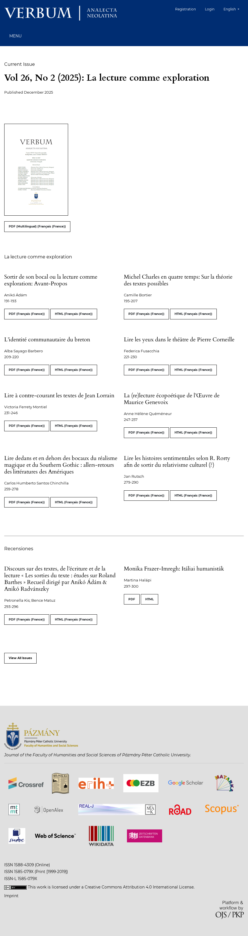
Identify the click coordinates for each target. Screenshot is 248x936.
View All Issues (20, 658)
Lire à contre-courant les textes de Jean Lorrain (59, 395)
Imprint (11, 896)
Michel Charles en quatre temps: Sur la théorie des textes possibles (178, 280)
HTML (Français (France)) (74, 314)
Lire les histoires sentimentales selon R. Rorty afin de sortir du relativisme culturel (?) (177, 461)
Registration (185, 9)
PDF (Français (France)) (27, 314)
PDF (131, 599)
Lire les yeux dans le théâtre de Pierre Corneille (179, 339)
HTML (149, 599)
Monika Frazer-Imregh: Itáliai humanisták (174, 568)
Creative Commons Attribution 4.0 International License (139, 887)
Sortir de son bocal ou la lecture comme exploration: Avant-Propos (50, 280)
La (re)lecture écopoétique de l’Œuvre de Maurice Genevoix (172, 399)
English (233, 8)
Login (210, 9)
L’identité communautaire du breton (47, 339)
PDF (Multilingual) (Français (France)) (37, 226)
